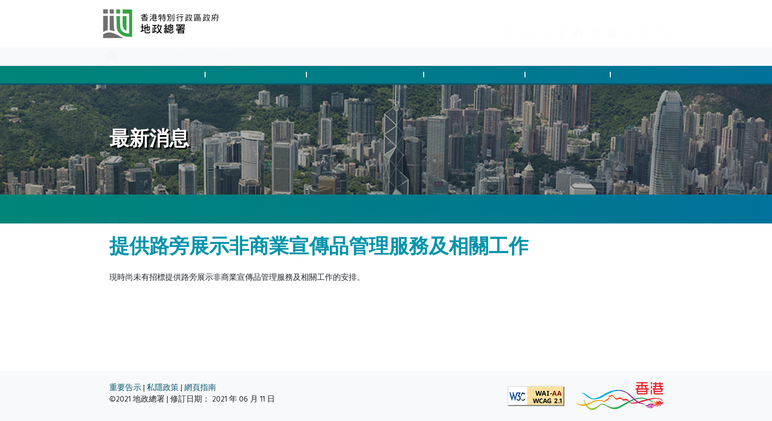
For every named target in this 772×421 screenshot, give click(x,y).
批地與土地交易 (156, 74)
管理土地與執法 (476, 74)
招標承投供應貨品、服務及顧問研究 (319, 208)
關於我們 (219, 56)
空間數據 (650, 74)
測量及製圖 (569, 74)
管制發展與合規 (257, 74)
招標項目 (206, 208)
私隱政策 (163, 388)
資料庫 (183, 56)
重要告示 (125, 388)
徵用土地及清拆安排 (366, 74)
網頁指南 (200, 388)
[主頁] (114, 209)
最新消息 (147, 56)
